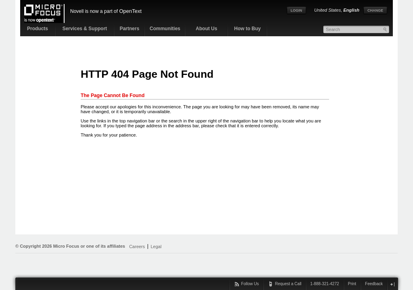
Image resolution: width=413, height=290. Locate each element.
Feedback (374, 284)
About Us (206, 28)
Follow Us (250, 284)
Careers (137, 246)
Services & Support (85, 28)
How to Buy (247, 28)
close (392, 284)
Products (37, 28)
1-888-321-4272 (324, 284)
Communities (165, 28)
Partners (130, 28)
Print (352, 284)
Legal (155, 246)
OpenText (130, 11)
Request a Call (288, 284)
